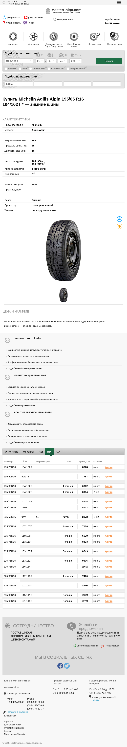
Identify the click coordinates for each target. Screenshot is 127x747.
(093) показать (13, 23)
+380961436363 (15, 702)
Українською (112, 19)
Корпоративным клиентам (31, 636)
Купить (108, 467)
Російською (112, 23)
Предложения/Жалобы (14, 734)
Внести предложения (87, 646)
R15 (41, 451)
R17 (58, 451)
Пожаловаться (112, 646)
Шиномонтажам (23, 639)
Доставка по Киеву (12, 725)
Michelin (37, 124)
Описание (11, 451)
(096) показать (14, 17)
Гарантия (8, 721)
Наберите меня (65, 19)
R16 (49, 451)
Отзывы (28, 451)
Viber (31, 23)
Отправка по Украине (14, 728)
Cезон (75, 56)
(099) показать (36, 17)
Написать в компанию (17, 712)
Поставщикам (21, 632)
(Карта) (96, 700)
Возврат (8, 731)
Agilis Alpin (38, 130)
